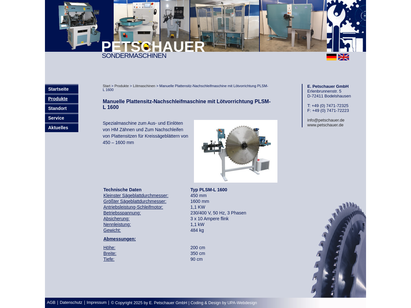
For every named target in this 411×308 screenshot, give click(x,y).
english (343, 57)
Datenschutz (71, 302)
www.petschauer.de (325, 124)
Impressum (97, 302)
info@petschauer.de (326, 120)
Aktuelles (58, 127)
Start (106, 86)
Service (56, 118)
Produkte (58, 98)
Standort (57, 108)
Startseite (58, 89)
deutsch (332, 57)
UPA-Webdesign (242, 303)
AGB (51, 302)
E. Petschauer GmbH (168, 303)
